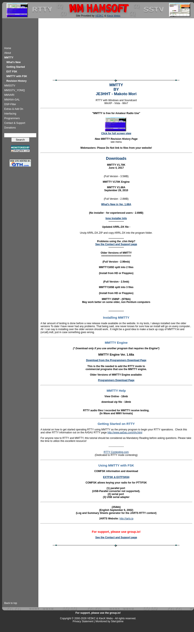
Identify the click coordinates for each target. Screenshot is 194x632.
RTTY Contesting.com (116, 452)
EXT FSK (11, 71)
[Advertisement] (20, 31)
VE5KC (99, 15)
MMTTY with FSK (16, 76)
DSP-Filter (10, 104)
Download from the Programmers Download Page (116, 360)
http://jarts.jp (126, 518)
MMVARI (9, 94)
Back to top (10, 603)
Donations (10, 127)
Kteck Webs (113, 15)
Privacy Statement (83, 621)
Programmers (12, 118)
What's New (13, 62)
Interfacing (10, 113)
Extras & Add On (13, 108)
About (7, 52)
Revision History (16, 80)
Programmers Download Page (116, 380)
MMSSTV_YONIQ (14, 90)
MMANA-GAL (12, 99)
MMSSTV (9, 85)
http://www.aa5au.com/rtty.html (124, 432)
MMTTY (8, 57)
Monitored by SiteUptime (109, 621)
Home (7, 48)
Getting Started (15, 66)
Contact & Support (14, 123)
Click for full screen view (116, 133)
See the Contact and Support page (116, 244)
